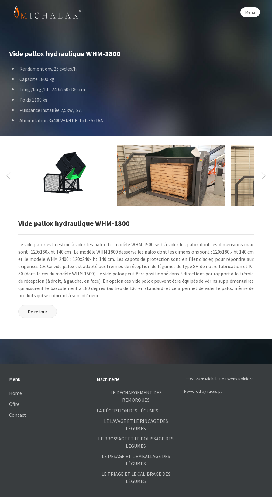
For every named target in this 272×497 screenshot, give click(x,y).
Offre (14, 404)
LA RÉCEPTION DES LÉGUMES (127, 411)
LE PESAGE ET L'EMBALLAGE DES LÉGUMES (136, 460)
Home (15, 393)
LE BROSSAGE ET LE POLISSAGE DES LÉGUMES (136, 442)
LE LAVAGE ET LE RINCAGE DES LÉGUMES (136, 424)
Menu (250, 12)
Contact (17, 415)
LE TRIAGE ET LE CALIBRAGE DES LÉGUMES (136, 477)
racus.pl (214, 391)
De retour (37, 312)
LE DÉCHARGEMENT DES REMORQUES (136, 396)
